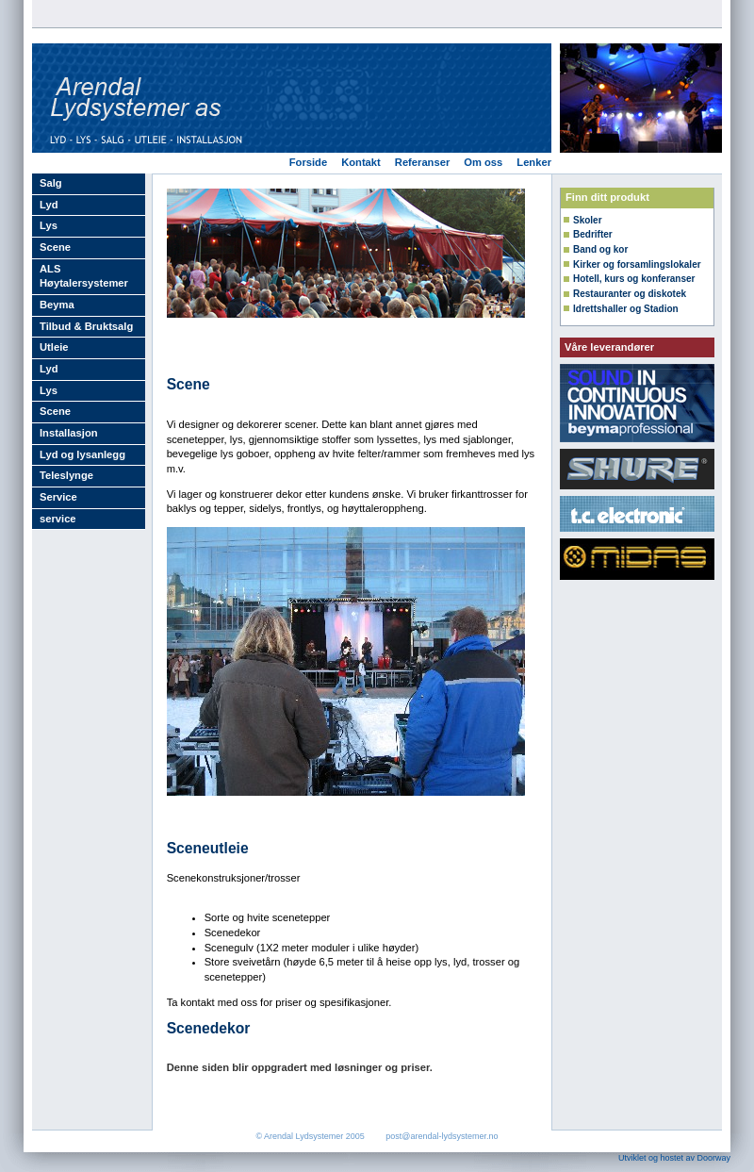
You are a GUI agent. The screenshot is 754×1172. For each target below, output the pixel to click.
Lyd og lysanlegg (82, 454)
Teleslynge (66, 475)
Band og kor (600, 249)
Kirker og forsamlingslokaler (637, 264)
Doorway (713, 1158)
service (58, 518)
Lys (48, 225)
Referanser (422, 162)
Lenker (533, 162)
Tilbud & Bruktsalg (86, 326)
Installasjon (69, 432)
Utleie (54, 347)
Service (58, 497)
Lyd (48, 204)
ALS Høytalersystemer (84, 276)
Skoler (587, 220)
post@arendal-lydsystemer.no (441, 1136)
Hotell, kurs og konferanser (634, 278)
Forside (308, 162)
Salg (51, 183)
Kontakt (361, 162)
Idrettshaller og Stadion (626, 309)
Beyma (57, 304)
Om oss (483, 162)
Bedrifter (593, 234)
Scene (55, 247)
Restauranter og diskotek (629, 294)
